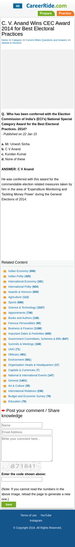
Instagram (36, 520)
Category (17, 40)
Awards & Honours (11, 43)
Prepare (46, 13)
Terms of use (29, 515)
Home (4, 40)
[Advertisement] (37, 78)
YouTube (45, 515)
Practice (65, 13)
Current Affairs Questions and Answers (46, 40)
